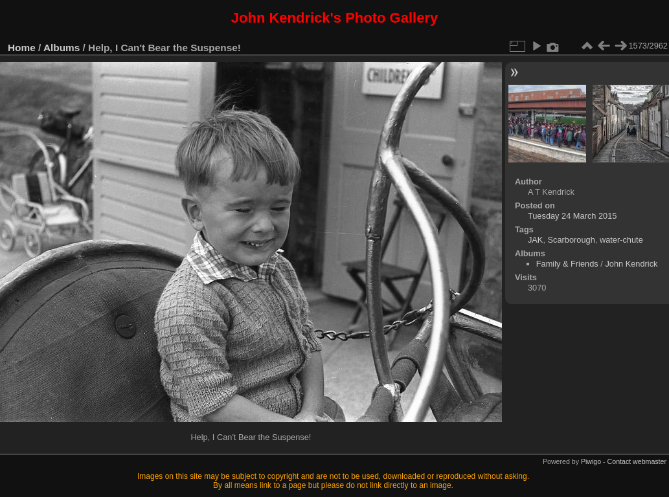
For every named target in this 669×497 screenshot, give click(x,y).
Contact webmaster (636, 461)
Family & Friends (567, 264)
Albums (61, 47)
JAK (535, 240)
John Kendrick (631, 264)
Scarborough (571, 240)
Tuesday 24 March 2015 (572, 216)
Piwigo (591, 461)
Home (22, 47)
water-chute (621, 240)
